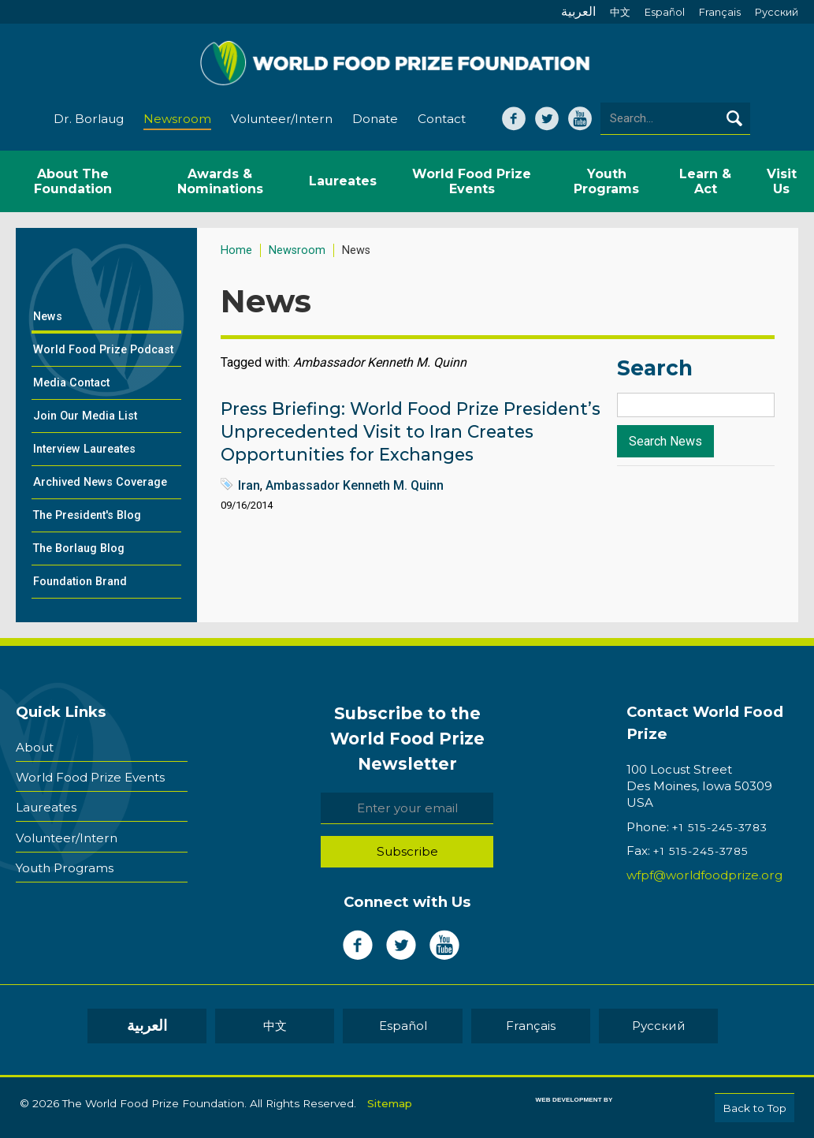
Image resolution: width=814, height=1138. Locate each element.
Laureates (46, 807)
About (35, 747)
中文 (620, 12)
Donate (375, 119)
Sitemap (389, 1103)
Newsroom (177, 119)
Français (720, 12)
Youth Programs (64, 867)
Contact (442, 119)
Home (236, 251)
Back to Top (754, 1108)
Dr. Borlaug (89, 119)
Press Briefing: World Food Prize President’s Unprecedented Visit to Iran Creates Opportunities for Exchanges (410, 432)
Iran (249, 486)
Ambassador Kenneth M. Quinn (355, 486)
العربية (578, 11)
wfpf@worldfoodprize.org (704, 875)
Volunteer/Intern (282, 119)
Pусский (776, 12)
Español (665, 12)
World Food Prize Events (90, 777)
